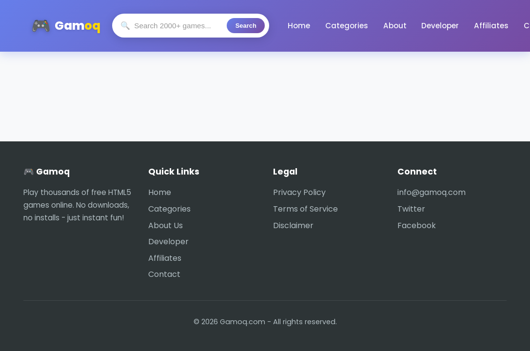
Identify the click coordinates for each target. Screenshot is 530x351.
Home (301, 25)
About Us (165, 225)
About (383, 25)
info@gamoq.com (431, 192)
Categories (342, 25)
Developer (423, 25)
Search (248, 25)
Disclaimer (293, 225)
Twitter (411, 208)
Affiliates (467, 25)
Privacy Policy (299, 192)
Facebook (416, 225)
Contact (510, 25)
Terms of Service (305, 208)
